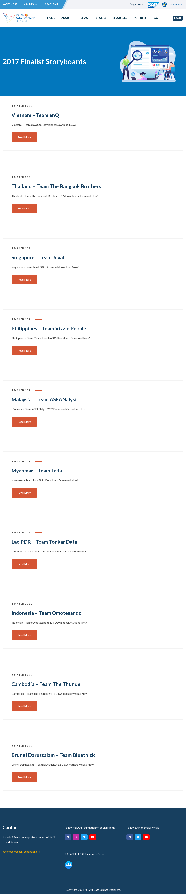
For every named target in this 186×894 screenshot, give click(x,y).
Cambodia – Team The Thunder (48, 682)
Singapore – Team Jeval (39, 257)
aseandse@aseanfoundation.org (21, 849)
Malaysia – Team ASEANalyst (45, 398)
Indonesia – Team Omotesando (48, 611)
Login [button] (177, 18)
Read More (24, 137)
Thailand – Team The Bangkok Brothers (57, 186)
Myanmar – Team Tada (38, 469)
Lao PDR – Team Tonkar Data (45, 540)
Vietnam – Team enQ (36, 115)
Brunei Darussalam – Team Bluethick (54, 753)
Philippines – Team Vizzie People (50, 328)
